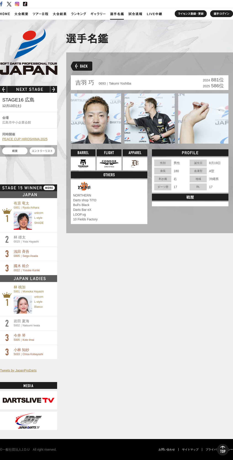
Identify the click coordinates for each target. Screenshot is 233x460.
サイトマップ (190, 449)
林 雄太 (26, 239)
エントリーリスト (42, 150)
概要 (14, 150)
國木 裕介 (27, 268)
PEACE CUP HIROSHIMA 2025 (25, 139)
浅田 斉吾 (26, 253)
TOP (222, 449)
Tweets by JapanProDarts (18, 370)
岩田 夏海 (27, 323)
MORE (49, 188)
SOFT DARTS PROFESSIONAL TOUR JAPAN (28, 52)
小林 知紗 (28, 352)
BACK (81, 66)
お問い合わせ (167, 449)
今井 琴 (24, 337)
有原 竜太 (26, 205)
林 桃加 (29, 289)
